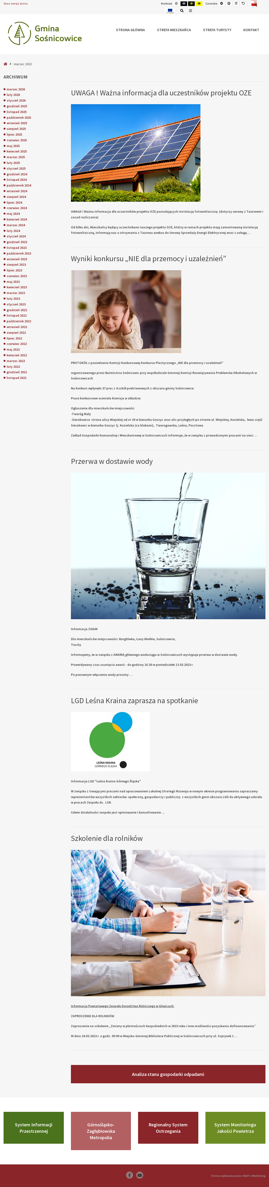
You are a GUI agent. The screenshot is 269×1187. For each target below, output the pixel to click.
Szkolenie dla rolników (107, 838)
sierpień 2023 (16, 264)
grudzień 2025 (17, 106)
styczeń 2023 (16, 304)
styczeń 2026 (16, 100)
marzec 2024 (16, 225)
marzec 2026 (16, 89)
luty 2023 (13, 298)
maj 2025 (13, 146)
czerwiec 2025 (17, 140)
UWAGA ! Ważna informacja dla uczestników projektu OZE (161, 93)
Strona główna (130, 29)
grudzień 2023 (17, 242)
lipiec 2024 (14, 202)
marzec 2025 (16, 157)
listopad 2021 (17, 378)
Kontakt (251, 29)
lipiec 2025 (14, 134)
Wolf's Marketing (254, 1175)
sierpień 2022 (16, 332)
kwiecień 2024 (17, 219)
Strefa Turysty (217, 29)
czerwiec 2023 (17, 276)
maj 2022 (13, 349)
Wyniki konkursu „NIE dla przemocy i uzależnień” (148, 258)
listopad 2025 (17, 112)
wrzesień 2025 (17, 123)
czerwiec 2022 (17, 344)
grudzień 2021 (17, 372)
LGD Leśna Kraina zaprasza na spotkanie (134, 700)
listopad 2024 (17, 179)
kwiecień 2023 (17, 287)
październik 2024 (19, 185)
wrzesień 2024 (17, 191)
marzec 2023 (16, 293)
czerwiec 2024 (17, 208)
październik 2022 (19, 321)
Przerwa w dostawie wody (112, 461)
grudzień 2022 (17, 310)
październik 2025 (19, 117)
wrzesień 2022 (17, 327)
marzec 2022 (16, 361)
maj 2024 (13, 213)
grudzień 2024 (17, 174)
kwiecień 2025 (17, 151)
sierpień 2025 (16, 129)
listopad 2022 (17, 315)
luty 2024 (13, 231)
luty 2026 (13, 95)
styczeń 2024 (16, 236)
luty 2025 (13, 163)
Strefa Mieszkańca (174, 29)
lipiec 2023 (14, 270)
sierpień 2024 (16, 197)
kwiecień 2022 (17, 355)
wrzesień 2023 (17, 259)
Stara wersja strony (16, 3)
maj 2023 (13, 282)
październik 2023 (19, 253)
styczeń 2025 (16, 168)
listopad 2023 (17, 247)
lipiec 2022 (14, 338)
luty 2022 (13, 366)
